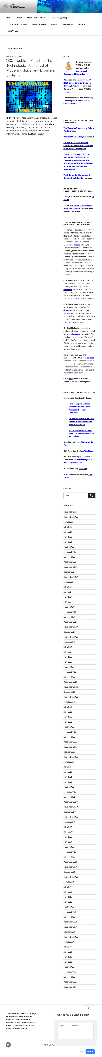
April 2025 (67, 542)
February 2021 (69, 792)
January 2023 (69, 677)
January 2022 (69, 737)
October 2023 (69, 632)
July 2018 (67, 947)
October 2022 (69, 692)
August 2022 (69, 702)
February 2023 (69, 672)
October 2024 (69, 572)
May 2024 (67, 597)
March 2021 (68, 787)
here (71, 378)
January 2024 (69, 617)
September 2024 (70, 577)
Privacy (81, 24)
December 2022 (70, 682)
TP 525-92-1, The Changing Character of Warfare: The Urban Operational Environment (78, 145)
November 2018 (70, 927)
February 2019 (69, 912)
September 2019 (70, 877)
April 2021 (67, 782)
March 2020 (68, 847)
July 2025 (67, 527)
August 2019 (69, 882)
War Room (89, 451)
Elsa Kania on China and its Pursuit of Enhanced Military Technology (81, 433)
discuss (76, 245)
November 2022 (70, 687)
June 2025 (68, 532)
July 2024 (67, 587)
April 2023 (67, 662)
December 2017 (70, 982)
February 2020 (69, 852)
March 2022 (68, 727)
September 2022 (70, 697)
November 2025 (70, 512)
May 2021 (67, 777)
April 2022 (67, 722)
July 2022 (67, 707)
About (19, 18)
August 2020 (69, 822)
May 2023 (67, 657)
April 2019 (67, 902)
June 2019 (67, 892)
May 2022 (67, 717)
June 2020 (68, 832)
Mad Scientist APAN (36, 18)
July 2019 (67, 887)
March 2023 (68, 667)
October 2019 (69, 872)
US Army (53, 1045)
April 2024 (67, 602)
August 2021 (68, 762)
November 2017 (70, 987)
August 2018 (69, 942)
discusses (67, 289)
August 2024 (69, 582)
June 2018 (67, 952)
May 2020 (67, 837)
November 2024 (70, 567)
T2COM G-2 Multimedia (16, 24)
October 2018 (69, 932)
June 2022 (67, 712)
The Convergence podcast (61, 18)
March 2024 (68, 607)
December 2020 (70, 802)
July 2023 (67, 647)
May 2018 (67, 957)
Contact (54, 24)
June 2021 (67, 772)
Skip (81, 1052)
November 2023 (70, 627)
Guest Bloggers (39, 24)
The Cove (83, 468)
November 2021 (70, 747)
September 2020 (70, 817)
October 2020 (69, 812)
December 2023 (70, 622)
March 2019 (68, 907)
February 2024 (69, 612)
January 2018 (69, 977)
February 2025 (69, 552)
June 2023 (68, 652)
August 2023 (69, 642)
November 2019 (70, 867)
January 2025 (69, 557)
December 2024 (70, 562)
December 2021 (70, 742)
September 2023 (70, 637)
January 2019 (69, 917)
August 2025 (69, 522)
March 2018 (68, 967)
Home (9, 18)
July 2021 (67, 767)
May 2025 (67, 537)
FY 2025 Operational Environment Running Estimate (77, 83)
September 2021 (70, 757)
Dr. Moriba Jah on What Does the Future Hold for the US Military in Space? (81, 421)
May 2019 (67, 897)
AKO (46, 1045)
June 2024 (68, 592)
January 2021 (69, 797)
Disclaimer (68, 24)
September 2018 (70, 937)
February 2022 (69, 732)
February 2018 (69, 972)
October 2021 (69, 752)
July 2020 (67, 827)
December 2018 (70, 922)
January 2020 (69, 857)
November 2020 (70, 807)
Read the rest (37, 134)
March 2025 (68, 547)
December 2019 (70, 862)
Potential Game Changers (74, 137)
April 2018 (67, 962)
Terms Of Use (12, 31)
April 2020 (68, 842)
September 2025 (70, 517)
